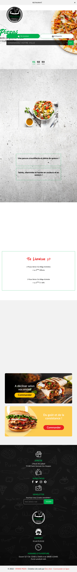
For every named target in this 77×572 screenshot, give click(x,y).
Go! (70, 42)
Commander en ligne (61, 569)
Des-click (48, 569)
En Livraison (23, 36)
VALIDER (48, 501)
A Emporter (57, 36)
